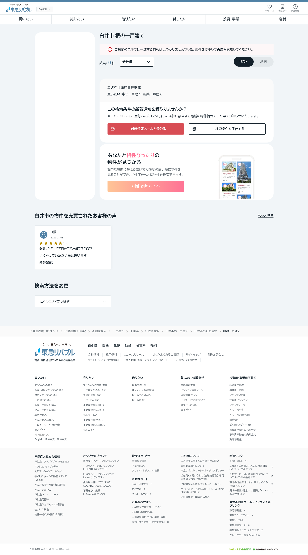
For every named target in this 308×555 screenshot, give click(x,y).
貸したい (180, 19)
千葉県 (134, 331)
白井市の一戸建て (176, 331)
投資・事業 (231, 19)
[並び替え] (136, 62)
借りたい (128, 19)
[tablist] (254, 62)
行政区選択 (152, 331)
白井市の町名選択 (205, 331)
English (39, 439)
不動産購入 (99, 331)
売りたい (77, 19)
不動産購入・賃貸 (75, 331)
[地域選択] (44, 9)
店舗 (282, 19)
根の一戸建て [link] (231, 331)
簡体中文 (62, 439)
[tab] (244, 62)
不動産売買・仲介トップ (44, 331)
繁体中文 (50, 439)
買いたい (26, 19)
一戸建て (118, 331)
